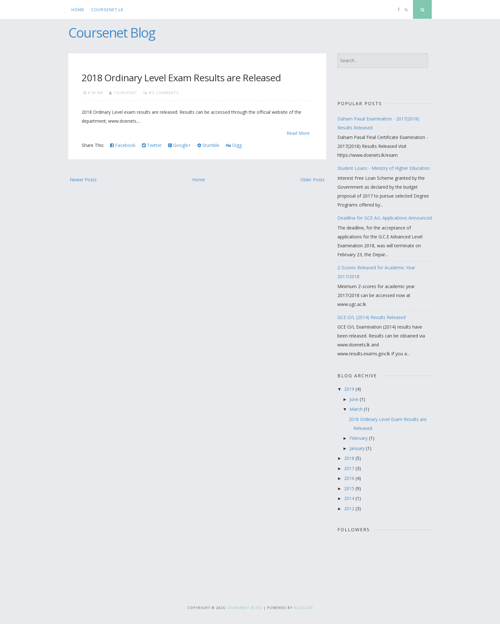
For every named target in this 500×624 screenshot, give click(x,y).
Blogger (303, 607)
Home (78, 9)
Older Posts (312, 180)
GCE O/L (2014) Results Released (371, 317)
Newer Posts (83, 180)
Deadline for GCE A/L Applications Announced (384, 218)
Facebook (123, 145)
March (356, 409)
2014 (350, 498)
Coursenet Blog (111, 32)
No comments (164, 92)
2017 (350, 468)
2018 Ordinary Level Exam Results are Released (181, 77)
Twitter (152, 145)
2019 (350, 389)
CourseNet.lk (107, 9)
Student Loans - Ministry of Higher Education (383, 168)
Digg (234, 145)
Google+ (179, 145)
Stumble (208, 145)
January (357, 448)
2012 (350, 508)
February (359, 438)
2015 (350, 488)
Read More (298, 133)
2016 (350, 478)
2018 (350, 458)
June (354, 399)
